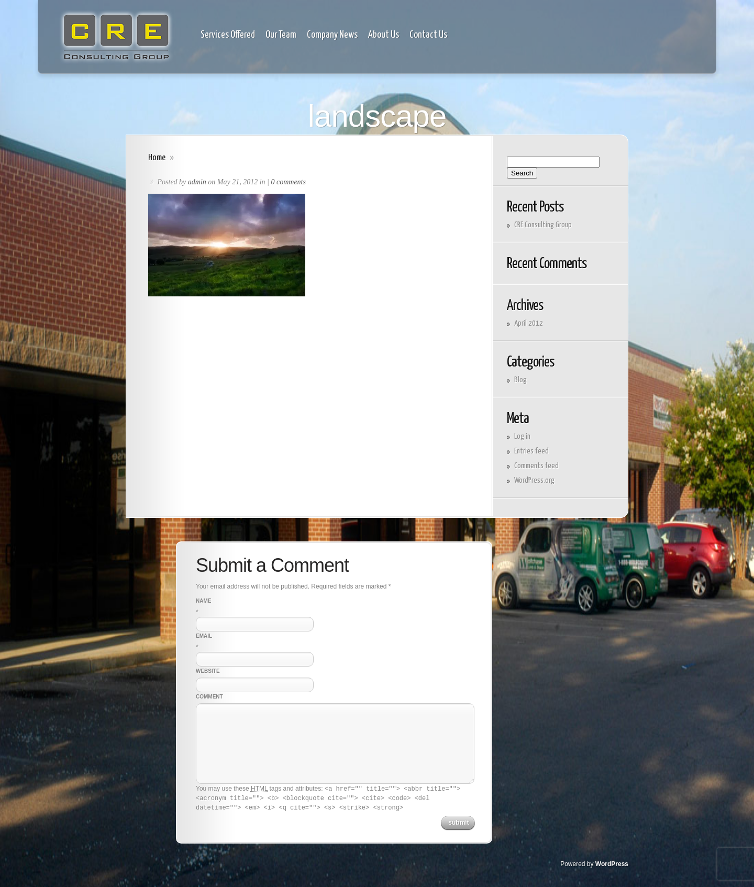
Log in (522, 436)
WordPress (611, 864)
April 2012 (528, 323)
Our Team (280, 35)
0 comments (288, 182)
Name (203, 601)
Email (204, 636)
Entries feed (531, 451)
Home (156, 157)
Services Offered (228, 35)
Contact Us (428, 35)
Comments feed (536, 466)
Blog (520, 380)
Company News (332, 35)
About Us (383, 35)
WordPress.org (534, 480)
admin (197, 182)
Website (208, 671)
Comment (209, 697)
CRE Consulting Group (543, 225)
